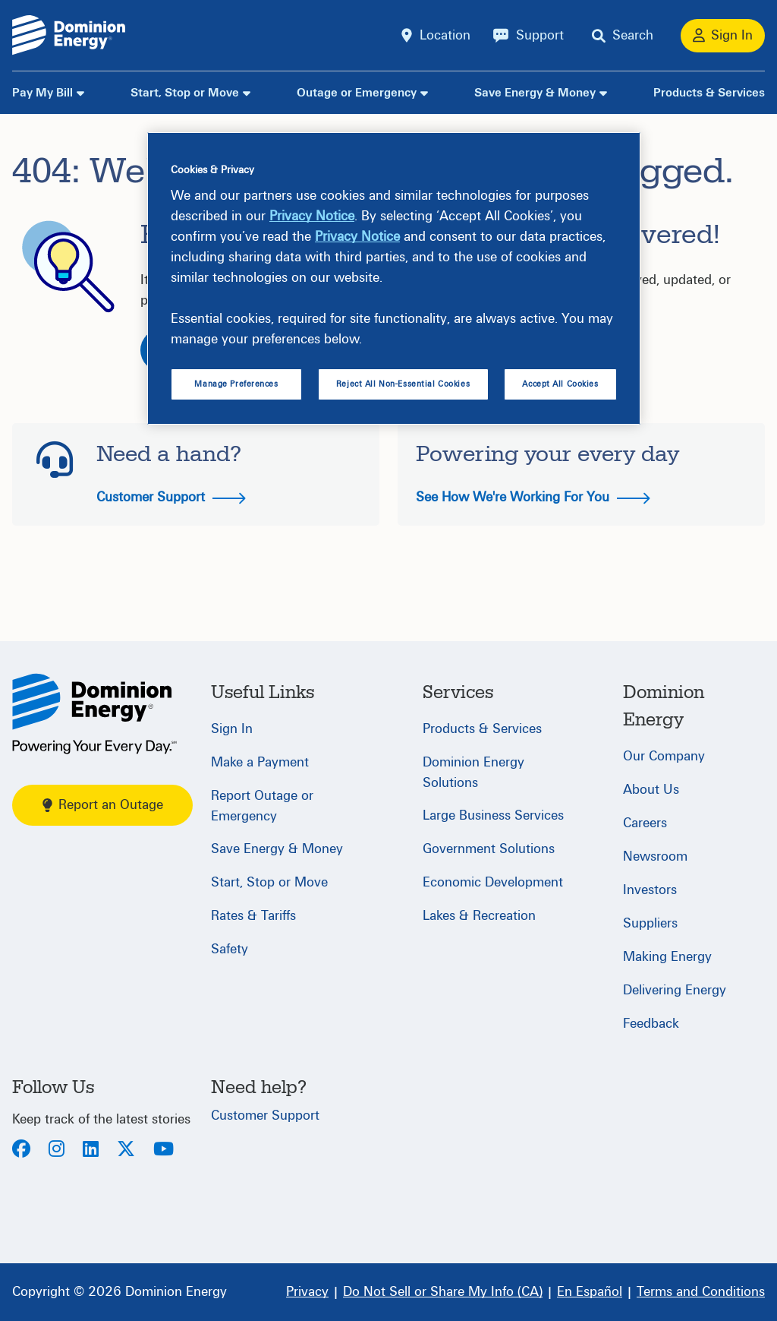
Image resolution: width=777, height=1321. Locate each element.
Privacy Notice (311, 216)
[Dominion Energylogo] (69, 35)
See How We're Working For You (533, 497)
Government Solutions (489, 849)
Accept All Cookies (560, 384)
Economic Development (493, 882)
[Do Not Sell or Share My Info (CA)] (443, 1292)
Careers (645, 823)
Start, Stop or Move (185, 93)
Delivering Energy (674, 990)
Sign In (232, 729)
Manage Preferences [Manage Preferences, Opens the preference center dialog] (236, 384)
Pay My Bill (42, 93)
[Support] (528, 35)
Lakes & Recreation (479, 916)
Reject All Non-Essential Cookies (403, 384)
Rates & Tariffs (253, 916)
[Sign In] (723, 35)
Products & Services (709, 93)
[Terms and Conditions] (701, 1292)
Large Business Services (493, 815)
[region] (393, 278)
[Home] (94, 713)
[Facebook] (21, 1150)
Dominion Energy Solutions (473, 772)
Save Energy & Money (535, 93)
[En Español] (589, 1292)
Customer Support (171, 497)
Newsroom (655, 856)
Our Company (664, 756)
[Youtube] (163, 1150)
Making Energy (667, 957)
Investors (650, 890)
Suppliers (650, 923)
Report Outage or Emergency (262, 806)
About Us (651, 790)
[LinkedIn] (91, 1150)
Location (445, 35)
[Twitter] (126, 1150)
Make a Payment (260, 762)
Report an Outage (102, 805)
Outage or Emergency (357, 93)
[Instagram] (56, 1150)
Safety (229, 949)
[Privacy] (307, 1292)
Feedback (651, 1024)
